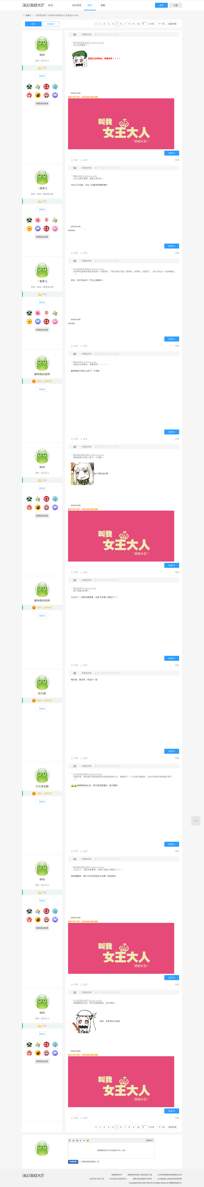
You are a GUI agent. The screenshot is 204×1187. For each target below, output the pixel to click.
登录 (161, 5)
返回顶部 (195, 820)
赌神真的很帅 (42, 374)
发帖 (103, 5)
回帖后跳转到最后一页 (89, 1162)
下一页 (161, 24)
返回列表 (172, 24)
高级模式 (149, 1140)
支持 (76, 160)
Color (73, 1140)
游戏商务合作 (117, 1175)
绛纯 (42, 54)
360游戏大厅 (36, 1177)
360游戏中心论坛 (39, 6)
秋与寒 (42, 693)
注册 (176, 5)
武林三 (28, 15)
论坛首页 (76, 5)
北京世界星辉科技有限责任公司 (170, 1175)
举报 (177, 160)
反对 (85, 160)
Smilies (87, 1140)
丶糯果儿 (42, 188)
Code (84, 1140)
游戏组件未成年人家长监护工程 (140, 1175)
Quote (80, 1140)
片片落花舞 (42, 786)
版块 (90, 5)
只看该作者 (86, 34)
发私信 (42, 76)
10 (138, 24)
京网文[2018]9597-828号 (142, 1179)
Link (76, 1140)
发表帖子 (51, 24)
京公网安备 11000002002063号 (169, 1179)
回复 (33, 24)
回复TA (171, 153)
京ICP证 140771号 (97, 1179)
